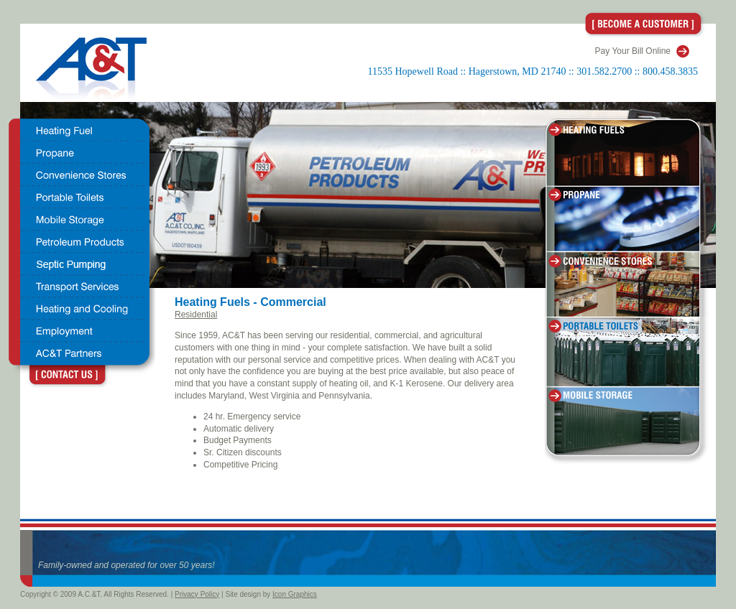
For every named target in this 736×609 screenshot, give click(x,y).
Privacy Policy (197, 594)
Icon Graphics (294, 594)
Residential (196, 315)
